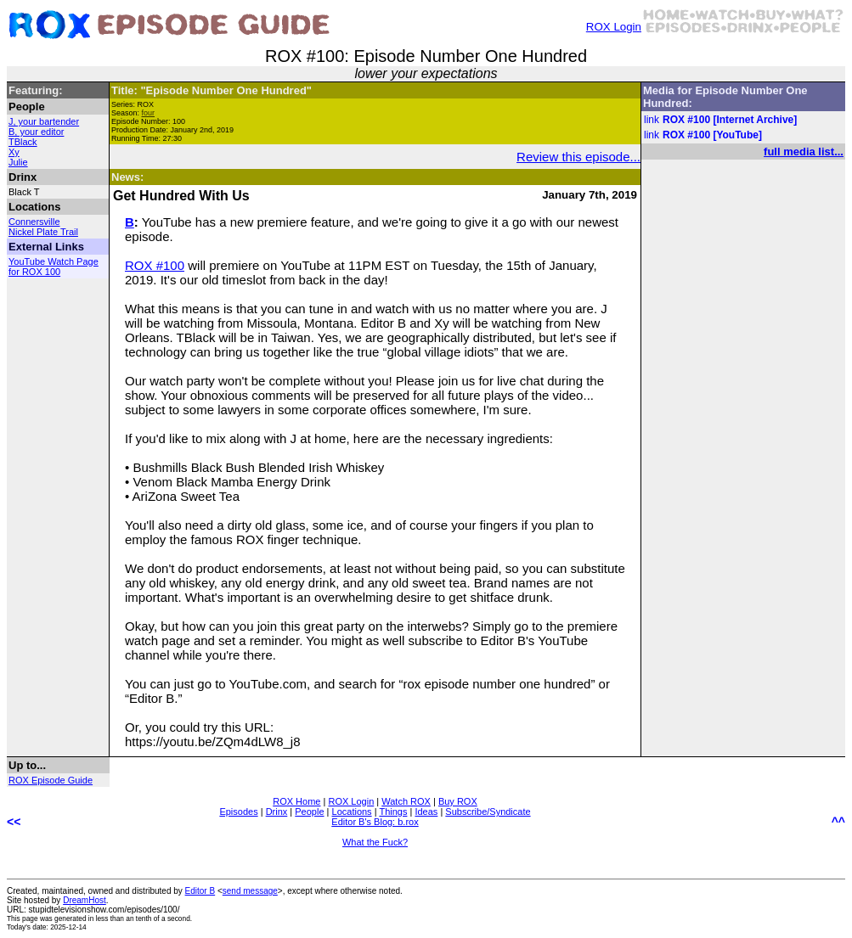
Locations (352, 811)
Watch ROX (406, 801)
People (309, 811)
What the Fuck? (375, 842)
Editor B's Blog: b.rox (374, 822)
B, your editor (36, 131)
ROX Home (296, 801)
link (651, 120)
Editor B (200, 891)
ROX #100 (154, 265)
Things (393, 811)
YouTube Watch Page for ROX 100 (53, 266)
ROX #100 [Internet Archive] (730, 120)
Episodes (238, 811)
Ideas (426, 811)
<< (13, 821)
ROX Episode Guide (50, 780)
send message (250, 891)
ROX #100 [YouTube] (712, 135)
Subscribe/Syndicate (487, 811)
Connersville (34, 221)
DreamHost (84, 900)
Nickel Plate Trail (43, 232)
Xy (14, 152)
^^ (838, 821)
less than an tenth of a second (143, 918)
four (148, 113)
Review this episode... (578, 156)
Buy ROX (457, 801)
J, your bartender (43, 121)
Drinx (277, 811)
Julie (18, 162)
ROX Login (613, 26)
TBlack (22, 142)
